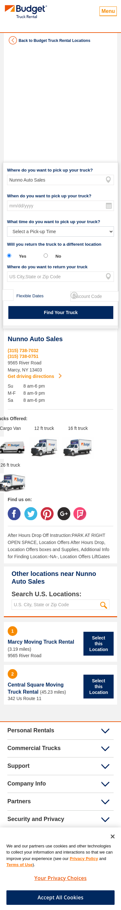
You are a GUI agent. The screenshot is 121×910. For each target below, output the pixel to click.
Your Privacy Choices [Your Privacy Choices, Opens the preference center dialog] (60, 881)
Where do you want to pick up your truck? (50, 170)
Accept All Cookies (60, 900)
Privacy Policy (84, 861)
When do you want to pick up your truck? (49, 195)
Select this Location (98, 643)
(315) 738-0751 (23, 356)
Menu (108, 11)
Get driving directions (32, 376)
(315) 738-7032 (23, 350)
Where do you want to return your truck (47, 266)
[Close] (113, 839)
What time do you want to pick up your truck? (53, 221)
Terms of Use (19, 867)
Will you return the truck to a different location (54, 244)
